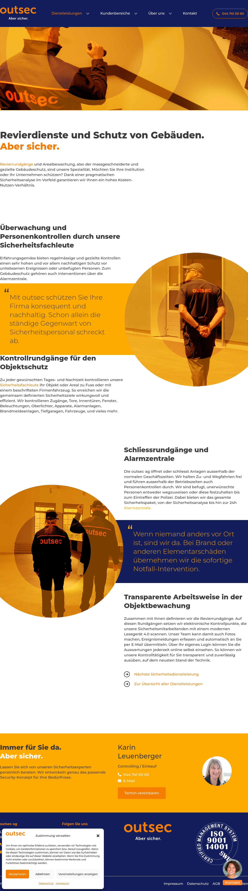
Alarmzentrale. (137, 507)
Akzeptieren (17, 874)
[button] (98, 836)
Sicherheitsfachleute (19, 385)
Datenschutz (46, 883)
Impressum (62, 883)
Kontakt (232, 882)
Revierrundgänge (16, 164)
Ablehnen (42, 874)
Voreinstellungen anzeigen (78, 874)
